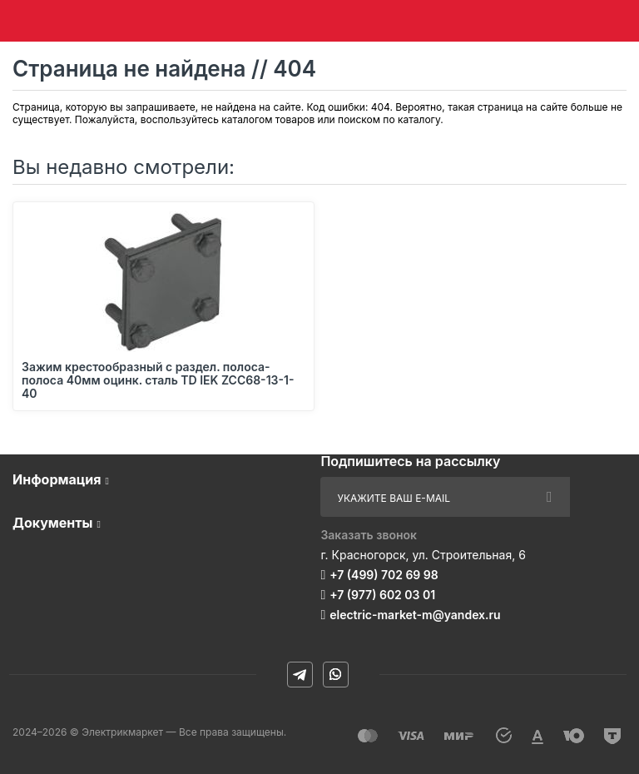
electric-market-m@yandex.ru (414, 615)
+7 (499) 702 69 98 (383, 575)
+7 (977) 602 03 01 (382, 595)
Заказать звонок (368, 535)
